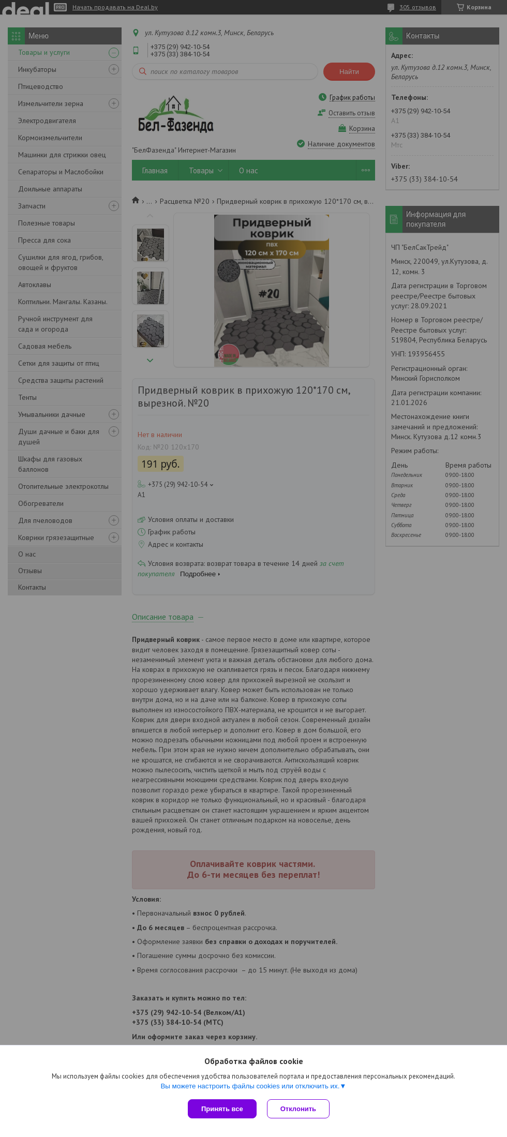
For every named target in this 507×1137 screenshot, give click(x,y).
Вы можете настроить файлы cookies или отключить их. (249, 1086)
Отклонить (298, 1109)
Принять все (222, 1109)
